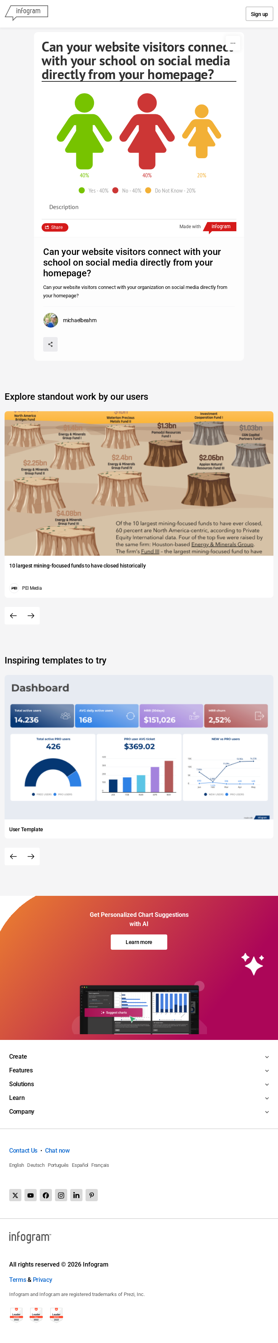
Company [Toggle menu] (21, 1111)
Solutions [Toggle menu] (21, 1084)
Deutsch (36, 1165)
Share (57, 227)
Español (80, 1165)
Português (58, 1165)
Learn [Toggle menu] (17, 1097)
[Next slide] (31, 615)
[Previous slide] (13, 615)
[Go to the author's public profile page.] (69, 320)
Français (100, 1165)
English (16, 1165)
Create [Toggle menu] (18, 1056)
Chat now (57, 1150)
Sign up (259, 14)
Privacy (42, 1279)
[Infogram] (26, 13)
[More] (233, 43)
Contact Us (23, 1150)
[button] (95, 190)
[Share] (50, 344)
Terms (17, 1279)
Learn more (139, 942)
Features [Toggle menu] (21, 1070)
